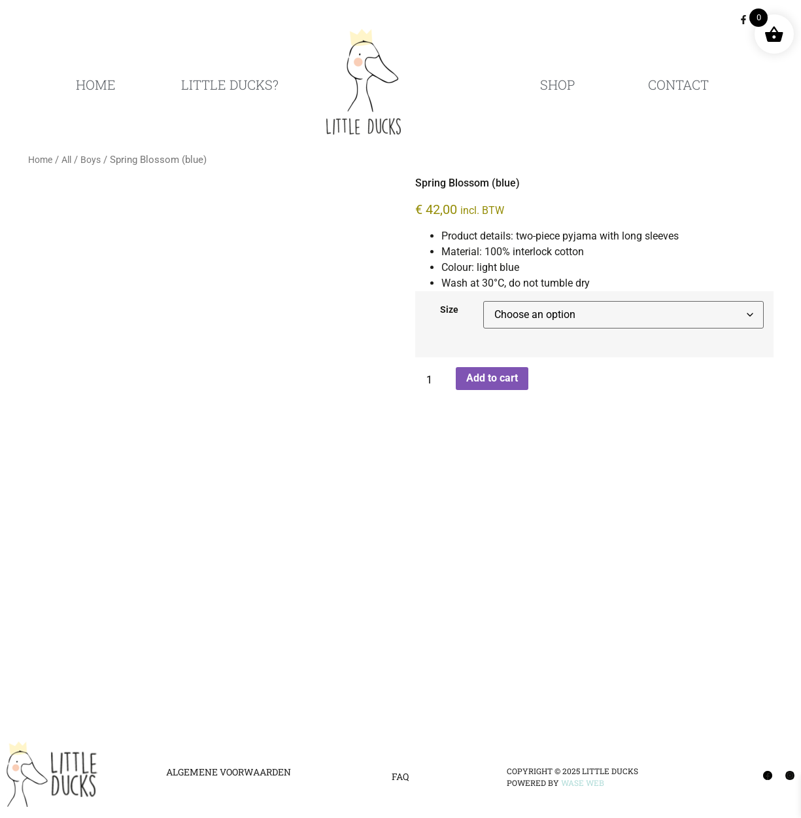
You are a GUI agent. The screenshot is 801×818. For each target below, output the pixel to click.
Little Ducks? (230, 84)
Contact (678, 84)
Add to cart (492, 378)
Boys (90, 159)
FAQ (400, 776)
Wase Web (582, 782)
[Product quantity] (434, 380)
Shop (557, 84)
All (66, 159)
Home (96, 84)
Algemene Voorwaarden (228, 772)
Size (449, 310)
